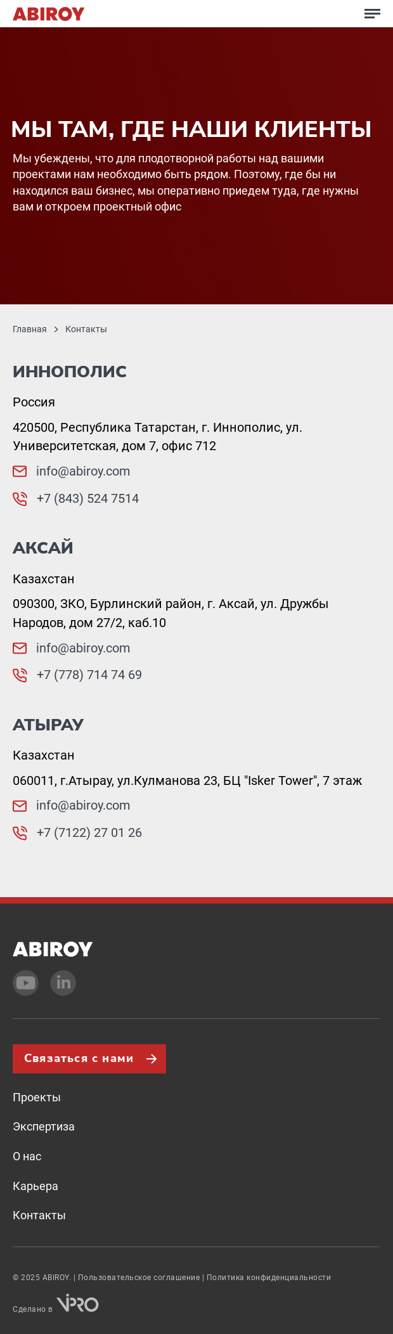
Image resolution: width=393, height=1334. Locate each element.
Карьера (35, 1186)
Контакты (39, 1215)
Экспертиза (44, 1126)
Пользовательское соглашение (139, 1277)
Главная (30, 329)
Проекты (37, 1097)
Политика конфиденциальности (269, 1277)
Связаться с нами (79, 1058)
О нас (27, 1156)
